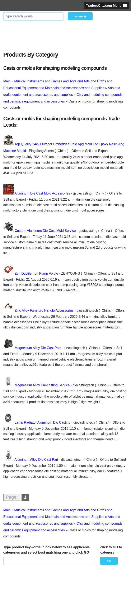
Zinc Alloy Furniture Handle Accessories (44, 310)
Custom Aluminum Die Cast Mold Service (45, 230)
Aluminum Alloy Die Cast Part (36, 459)
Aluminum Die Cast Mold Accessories (42, 193)
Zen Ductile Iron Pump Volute (36, 273)
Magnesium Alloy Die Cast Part (38, 348)
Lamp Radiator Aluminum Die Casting (42, 422)
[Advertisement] (65, 34)
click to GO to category (111, 549)
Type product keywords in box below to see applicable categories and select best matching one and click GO (46, 549)
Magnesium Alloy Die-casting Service (42, 385)
